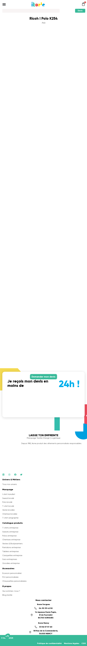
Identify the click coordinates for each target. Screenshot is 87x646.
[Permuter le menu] (4, 4)
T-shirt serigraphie (10, 518)
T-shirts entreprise (10, 528)
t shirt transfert (8, 494)
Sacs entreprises (9, 559)
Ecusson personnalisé (12, 573)
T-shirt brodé (8, 506)
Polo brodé (7, 502)
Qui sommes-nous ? (11, 591)
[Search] (31, 11)
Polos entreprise (9, 536)
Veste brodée (8, 510)
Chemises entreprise (11, 539)
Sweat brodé (8, 498)
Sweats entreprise (10, 532)
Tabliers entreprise (10, 551)
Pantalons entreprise (11, 547)
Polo (43, 23)
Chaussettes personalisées (14, 581)
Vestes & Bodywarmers (12, 543)
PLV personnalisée (10, 577)
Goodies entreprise (11, 563)
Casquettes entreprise (12, 555)
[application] (81, 640)
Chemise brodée (9, 514)
